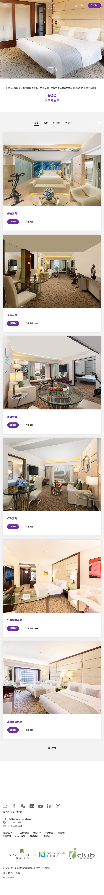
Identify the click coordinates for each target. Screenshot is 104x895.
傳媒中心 (37, 833)
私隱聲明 (7, 836)
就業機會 (49, 833)
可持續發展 (24, 833)
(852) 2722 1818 (14, 822)
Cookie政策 (20, 836)
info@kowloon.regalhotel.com (20, 819)
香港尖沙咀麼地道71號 (12, 812)
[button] (6, 169)
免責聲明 (47, 836)
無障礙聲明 (34, 836)
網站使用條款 (8, 877)
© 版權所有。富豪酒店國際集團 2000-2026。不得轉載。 (27, 868)
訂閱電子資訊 (9, 833)
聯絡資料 (61, 833)
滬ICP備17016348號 (11, 873)
